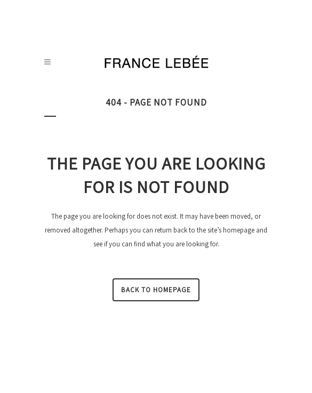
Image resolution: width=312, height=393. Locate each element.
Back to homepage (156, 289)
